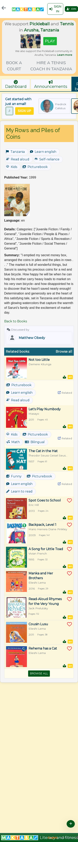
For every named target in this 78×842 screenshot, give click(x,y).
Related (65, 392)
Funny (14, 476)
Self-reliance (47, 159)
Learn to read (19, 491)
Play (50, 41)
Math (13, 442)
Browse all (64, 351)
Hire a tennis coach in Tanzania (51, 66)
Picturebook (35, 167)
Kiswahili (66, 837)
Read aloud (17, 159)
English (52, 837)
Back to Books (15, 321)
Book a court (14, 66)
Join (71, 9)
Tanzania (15, 152)
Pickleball (40, 23)
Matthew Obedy (32, 338)
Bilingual (35, 442)
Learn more (64, 54)
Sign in (55, 9)
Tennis (67, 23)
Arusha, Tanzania (41, 29)
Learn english (43, 152)
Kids (11, 167)
